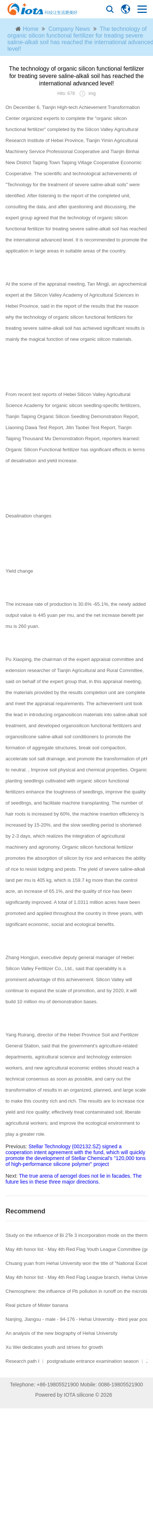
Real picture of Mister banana (37, 1305)
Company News (69, 29)
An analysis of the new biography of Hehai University (62, 1333)
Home (31, 29)
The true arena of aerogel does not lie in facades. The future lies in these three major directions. (74, 1179)
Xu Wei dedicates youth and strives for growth (54, 1347)
